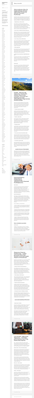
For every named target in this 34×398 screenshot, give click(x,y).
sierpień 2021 (3, 80)
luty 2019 (3, 101)
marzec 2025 (3, 42)
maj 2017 (3, 118)
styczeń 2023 (3, 64)
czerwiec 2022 (3, 69)
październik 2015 (3, 136)
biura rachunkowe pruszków (20, 223)
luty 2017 (3, 121)
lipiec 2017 (3, 116)
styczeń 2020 (3, 96)
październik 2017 (3, 114)
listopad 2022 (3, 65)
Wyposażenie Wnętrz (4, 164)
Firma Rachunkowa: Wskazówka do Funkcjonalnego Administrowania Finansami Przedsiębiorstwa (21, 180)
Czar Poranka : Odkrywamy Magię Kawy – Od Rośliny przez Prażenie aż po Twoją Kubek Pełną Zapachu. (21, 338)
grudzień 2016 (3, 123)
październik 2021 (3, 78)
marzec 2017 (3, 120)
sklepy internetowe (4, 160)
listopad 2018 (3, 104)
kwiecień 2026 (3, 30)
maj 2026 (3, 29)
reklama (3, 156)
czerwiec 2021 (3, 82)
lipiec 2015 (3, 138)
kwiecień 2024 (3, 51)
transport (3, 161)
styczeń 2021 (3, 87)
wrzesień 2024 (3, 47)
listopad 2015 (3, 135)
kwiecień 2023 (3, 62)
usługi (2, 163)
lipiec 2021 (3, 81)
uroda (2, 162)
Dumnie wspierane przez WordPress (17, 396)
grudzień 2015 (3, 134)
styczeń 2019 (3, 102)
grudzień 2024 (3, 44)
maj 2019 (3, 100)
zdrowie (19, 74)
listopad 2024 (3, 45)
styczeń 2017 (3, 122)
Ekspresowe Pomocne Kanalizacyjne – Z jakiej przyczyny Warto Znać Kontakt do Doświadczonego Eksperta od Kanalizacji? (21, 255)
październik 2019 (3, 97)
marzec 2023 (3, 63)
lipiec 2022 (3, 68)
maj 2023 (3, 61)
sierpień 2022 (3, 67)
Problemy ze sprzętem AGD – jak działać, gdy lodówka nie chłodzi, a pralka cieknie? (5, 20)
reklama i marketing (4, 157)
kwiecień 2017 (3, 119)
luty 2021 (3, 86)
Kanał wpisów (3, 170)
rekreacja (3, 158)
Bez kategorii (3, 146)
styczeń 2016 (3, 133)
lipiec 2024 (3, 49)
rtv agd (2, 159)
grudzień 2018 (3, 103)
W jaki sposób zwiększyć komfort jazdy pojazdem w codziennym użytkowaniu (4, 15)
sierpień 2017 (3, 115)
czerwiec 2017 (3, 117)
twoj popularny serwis (4, 3)
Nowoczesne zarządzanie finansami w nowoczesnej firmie (4, 18)
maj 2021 (3, 83)
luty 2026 (3, 32)
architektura (3, 145)
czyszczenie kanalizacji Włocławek (22, 299)
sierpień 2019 (3, 98)
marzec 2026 (3, 31)
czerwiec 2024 (3, 50)
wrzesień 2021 (3, 79)
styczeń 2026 (3, 33)
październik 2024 (3, 46)
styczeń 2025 (3, 43)
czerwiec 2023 (3, 60)
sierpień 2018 (3, 105)
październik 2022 (3, 66)
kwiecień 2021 (3, 84)
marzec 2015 (3, 141)
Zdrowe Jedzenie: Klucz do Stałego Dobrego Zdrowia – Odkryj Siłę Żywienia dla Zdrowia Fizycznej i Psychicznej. (21, 12)
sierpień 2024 (3, 48)
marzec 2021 (3, 85)
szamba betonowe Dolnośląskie (22, 149)
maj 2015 (3, 139)
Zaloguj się (3, 169)
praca (2, 155)
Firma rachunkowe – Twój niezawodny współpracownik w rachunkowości (5, 22)
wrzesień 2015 (3, 137)
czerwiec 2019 (3, 99)
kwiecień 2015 (3, 140)
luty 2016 (3, 132)
